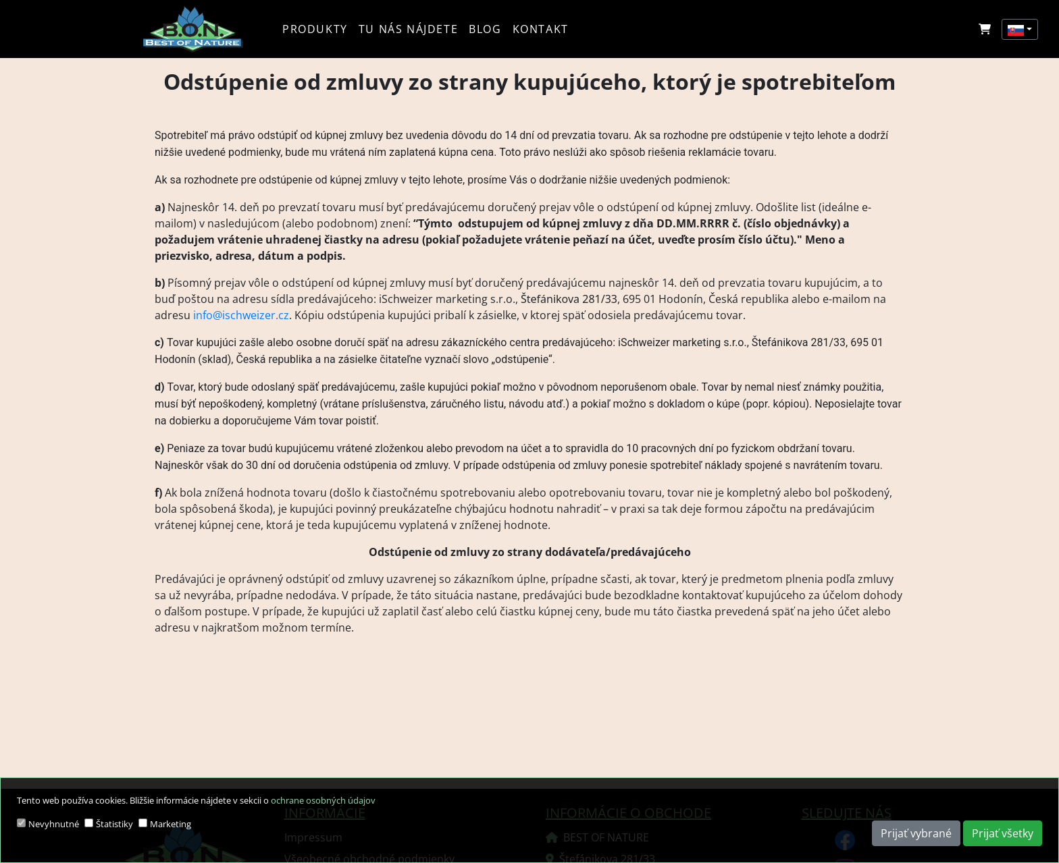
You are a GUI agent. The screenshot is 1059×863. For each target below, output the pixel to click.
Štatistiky (114, 824)
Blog (485, 29)
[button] (1020, 29)
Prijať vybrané (916, 833)
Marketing (170, 824)
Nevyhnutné (53, 824)
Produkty (315, 29)
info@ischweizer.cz (241, 315)
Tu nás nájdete (408, 29)
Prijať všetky (1002, 833)
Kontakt (541, 29)
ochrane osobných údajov (323, 800)
